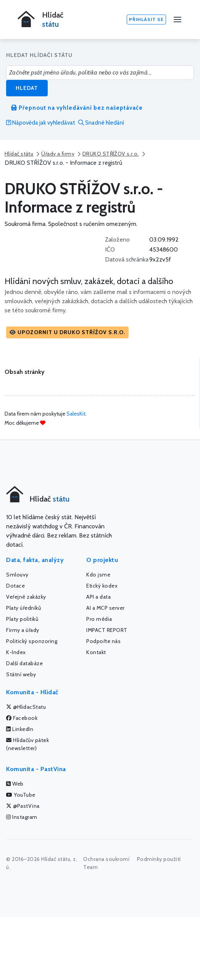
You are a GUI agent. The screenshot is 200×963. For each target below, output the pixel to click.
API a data (98, 596)
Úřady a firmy (57, 153)
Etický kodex (102, 585)
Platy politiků (22, 618)
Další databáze (24, 663)
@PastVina (23, 805)
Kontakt (96, 652)
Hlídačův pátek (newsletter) (27, 744)
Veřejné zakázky (26, 596)
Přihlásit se (146, 19)
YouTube (20, 794)
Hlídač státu (19, 153)
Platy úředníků (23, 607)
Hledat (27, 87)
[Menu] (177, 19)
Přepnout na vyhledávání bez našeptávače (77, 107)
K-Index (16, 652)
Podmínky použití (159, 859)
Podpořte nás (103, 641)
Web (15, 783)
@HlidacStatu (26, 706)
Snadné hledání (101, 122)
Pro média (99, 618)
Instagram (21, 817)
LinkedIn (19, 729)
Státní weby (21, 674)
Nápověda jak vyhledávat (40, 122)
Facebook (21, 718)
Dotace (15, 585)
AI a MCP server (105, 607)
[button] (67, 332)
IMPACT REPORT (106, 630)
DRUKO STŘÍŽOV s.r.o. (110, 153)
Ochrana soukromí (106, 859)
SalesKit (75, 413)
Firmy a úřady (22, 630)
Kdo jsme (98, 574)
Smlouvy (17, 574)
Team (90, 867)
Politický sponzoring (31, 641)
